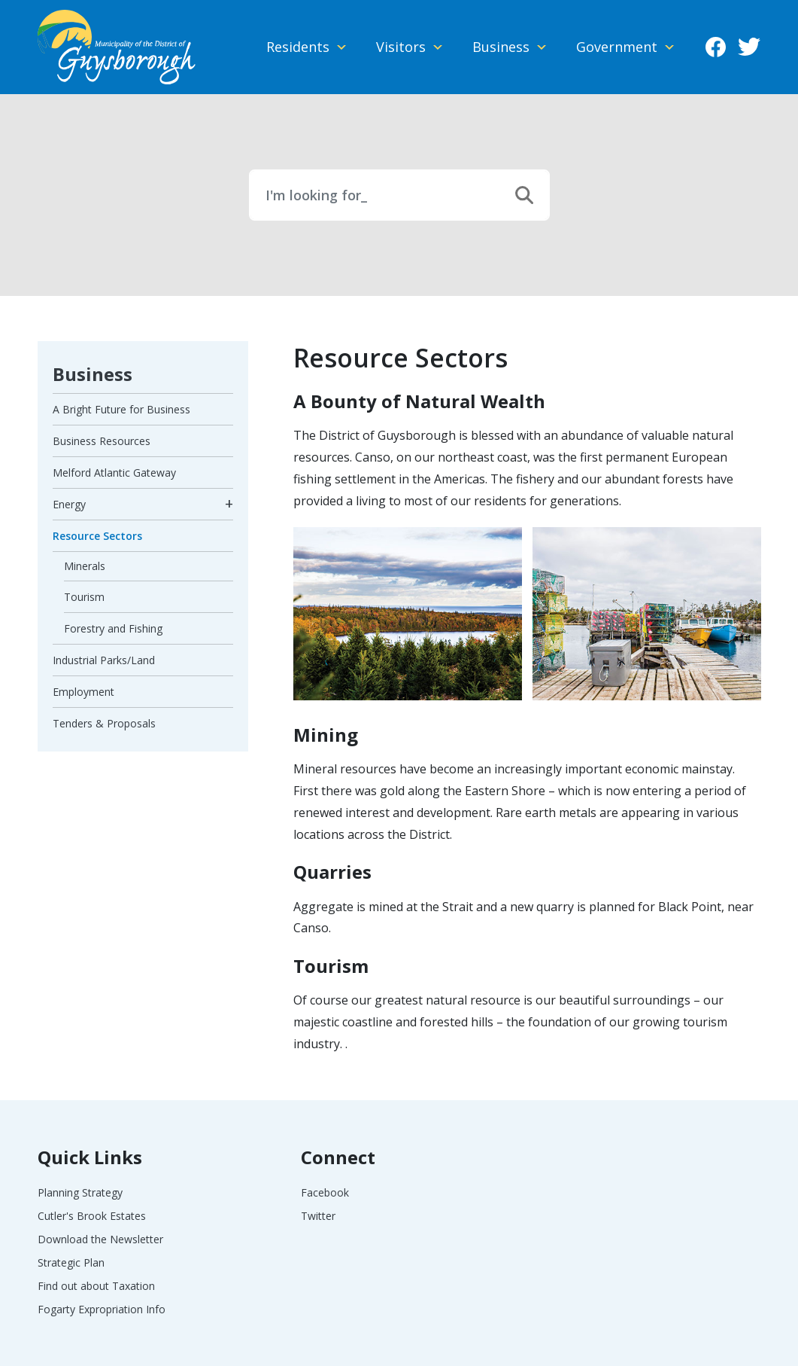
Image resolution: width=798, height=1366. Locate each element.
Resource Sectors (97, 536)
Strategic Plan (71, 1262)
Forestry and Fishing (113, 628)
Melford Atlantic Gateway (114, 472)
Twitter (749, 47)
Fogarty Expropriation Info (101, 1309)
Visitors (401, 47)
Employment (83, 692)
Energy (69, 504)
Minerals (84, 566)
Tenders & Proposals (104, 723)
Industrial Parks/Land (104, 660)
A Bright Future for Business (121, 409)
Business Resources (101, 441)
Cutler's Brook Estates (92, 1216)
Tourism (84, 597)
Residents (297, 47)
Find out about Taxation (96, 1286)
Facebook (715, 47)
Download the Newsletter (100, 1239)
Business (500, 47)
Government (616, 47)
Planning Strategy (80, 1192)
